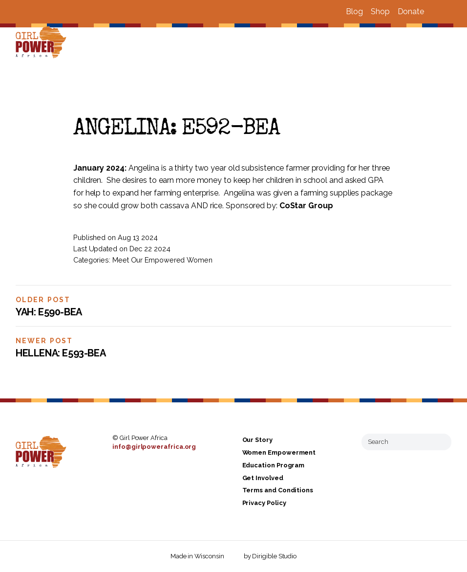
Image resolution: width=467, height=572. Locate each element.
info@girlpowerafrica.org (154, 446)
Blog (354, 11)
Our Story (257, 440)
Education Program (273, 465)
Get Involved (262, 478)
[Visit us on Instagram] (447, 12)
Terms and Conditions (277, 490)
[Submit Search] (440, 442)
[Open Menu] (454, 43)
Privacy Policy (264, 502)
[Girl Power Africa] (43, 43)
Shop (380, 11)
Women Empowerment (279, 452)
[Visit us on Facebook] (436, 12)
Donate (411, 11)
